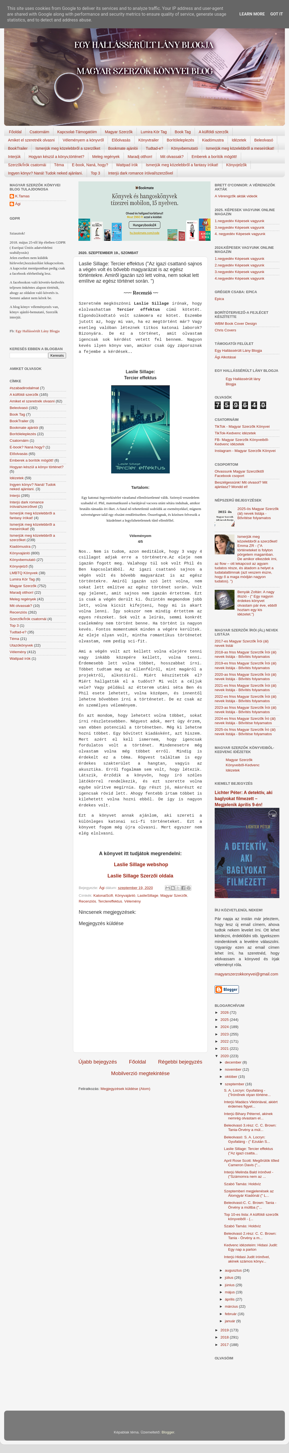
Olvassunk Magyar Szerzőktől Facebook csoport (239, 473)
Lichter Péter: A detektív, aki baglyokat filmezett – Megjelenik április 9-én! (243, 798)
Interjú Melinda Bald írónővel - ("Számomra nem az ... (248, 1174)
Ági (18, 204)
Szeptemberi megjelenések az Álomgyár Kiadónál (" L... (249, 1193)
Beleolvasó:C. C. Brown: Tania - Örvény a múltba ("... (250, 1205)
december (233, 1062)
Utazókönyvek (21, 645)
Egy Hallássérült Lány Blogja (37, 331)
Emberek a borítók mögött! (214, 156)
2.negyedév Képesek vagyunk (239, 265)
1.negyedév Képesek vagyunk (239, 221)
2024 (225, 1027)
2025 (225, 1020)
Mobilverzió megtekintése (140, 1073)
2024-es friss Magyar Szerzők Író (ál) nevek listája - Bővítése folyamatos (245, 720)
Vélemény (132, 901)
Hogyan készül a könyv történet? (37, 467)
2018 (225, 1337)
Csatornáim (39, 132)
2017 (225, 1345)
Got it (276, 14)
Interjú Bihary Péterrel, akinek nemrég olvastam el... (248, 1116)
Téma (59, 165)
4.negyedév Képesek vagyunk (239, 278)
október (231, 1077)
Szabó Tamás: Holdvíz (242, 1184)
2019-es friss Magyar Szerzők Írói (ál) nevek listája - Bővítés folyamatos (245, 665)
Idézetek (239, 140)
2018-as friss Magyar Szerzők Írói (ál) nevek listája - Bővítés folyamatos (245, 654)
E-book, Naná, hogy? (90, 165)
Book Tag (183, 132)
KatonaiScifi (103, 895)
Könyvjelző (19, 566)
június (230, 1285)
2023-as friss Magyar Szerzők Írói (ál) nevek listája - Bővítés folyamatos (245, 709)
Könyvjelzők (236, 165)
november (233, 1069)
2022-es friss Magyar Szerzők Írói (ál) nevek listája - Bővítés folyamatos (245, 698)
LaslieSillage (147, 895)
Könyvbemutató (184, 148)
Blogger (168, 1432)
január (230, 1321)
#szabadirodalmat (24, 388)
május (230, 1292)
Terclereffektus (110, 901)
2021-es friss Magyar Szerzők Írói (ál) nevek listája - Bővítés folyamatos (245, 687)
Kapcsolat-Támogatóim (77, 132)
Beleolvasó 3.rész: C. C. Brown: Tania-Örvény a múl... (250, 1127)
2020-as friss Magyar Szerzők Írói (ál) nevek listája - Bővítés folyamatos (245, 676)
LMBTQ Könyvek (24, 573)
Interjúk (14, 156)
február (231, 1314)
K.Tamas (22, 196)
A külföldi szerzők (213, 132)
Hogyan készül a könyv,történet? (56, 156)
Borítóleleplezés (180, 140)
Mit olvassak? (172, 156)
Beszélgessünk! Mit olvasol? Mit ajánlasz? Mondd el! (241, 484)
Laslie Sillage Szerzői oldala (140, 876)
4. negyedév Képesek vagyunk (240, 234)
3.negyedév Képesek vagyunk (239, 227)
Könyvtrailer (148, 140)
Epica (219, 299)
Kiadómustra (213, 140)
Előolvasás (121, 140)
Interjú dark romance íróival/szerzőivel (140, 173)
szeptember (235, 1084)
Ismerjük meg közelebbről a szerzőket (68, 148)
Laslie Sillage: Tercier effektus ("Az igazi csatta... (248, 1151)
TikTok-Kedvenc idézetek (235, 433)
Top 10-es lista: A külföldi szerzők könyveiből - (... (251, 1216)
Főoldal (15, 132)
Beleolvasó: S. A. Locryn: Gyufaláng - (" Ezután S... (247, 1139)
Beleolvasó (263, 140)
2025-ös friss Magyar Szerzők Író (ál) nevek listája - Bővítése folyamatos (245, 731)
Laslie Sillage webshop (140, 864)
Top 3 (95, 173)
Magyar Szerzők (119, 132)
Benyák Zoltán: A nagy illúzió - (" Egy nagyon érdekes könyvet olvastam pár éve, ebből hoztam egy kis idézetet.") (257, 603)
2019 (225, 1330)
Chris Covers (225, 330)
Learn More (252, 14)
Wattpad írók (127, 165)
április (230, 1299)
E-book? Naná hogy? (27, 447)
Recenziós (87, 901)
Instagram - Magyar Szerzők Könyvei (245, 451)
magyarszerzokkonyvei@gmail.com (246, 974)
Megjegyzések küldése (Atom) (125, 1089)
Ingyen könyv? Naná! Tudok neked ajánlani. (45, 173)
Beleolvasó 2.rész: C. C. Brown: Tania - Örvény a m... (250, 1235)
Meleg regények (106, 156)
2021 (225, 1048)
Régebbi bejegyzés (180, 1062)
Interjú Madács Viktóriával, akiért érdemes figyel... (251, 1104)
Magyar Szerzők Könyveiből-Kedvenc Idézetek (243, 765)
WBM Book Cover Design (236, 323)
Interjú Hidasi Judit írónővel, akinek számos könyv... (247, 1259)
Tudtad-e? (154, 148)
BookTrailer (18, 148)
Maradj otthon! (140, 156)
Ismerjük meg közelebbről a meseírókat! (240, 148)
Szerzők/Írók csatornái (27, 165)
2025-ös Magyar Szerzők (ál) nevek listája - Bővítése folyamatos (258, 513)
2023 (225, 1034)
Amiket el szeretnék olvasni (31, 140)
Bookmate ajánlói (123, 148)
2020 (225, 1056)
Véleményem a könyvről (83, 140)
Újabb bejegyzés (97, 1062)
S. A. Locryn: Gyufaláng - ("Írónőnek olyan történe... (247, 1092)
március (232, 1306)
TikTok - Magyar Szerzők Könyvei (242, 426)
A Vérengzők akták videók (236, 196)
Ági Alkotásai (225, 357)
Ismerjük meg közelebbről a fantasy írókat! (182, 165)
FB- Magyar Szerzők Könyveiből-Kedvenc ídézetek (242, 442)
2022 (225, 1041)
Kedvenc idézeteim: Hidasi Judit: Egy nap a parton (251, 1247)
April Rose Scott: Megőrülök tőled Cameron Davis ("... (251, 1162)
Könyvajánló (125, 895)
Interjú (15, 496)
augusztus (234, 1270)
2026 (225, 1012)
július (230, 1277)
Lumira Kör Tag (154, 132)
